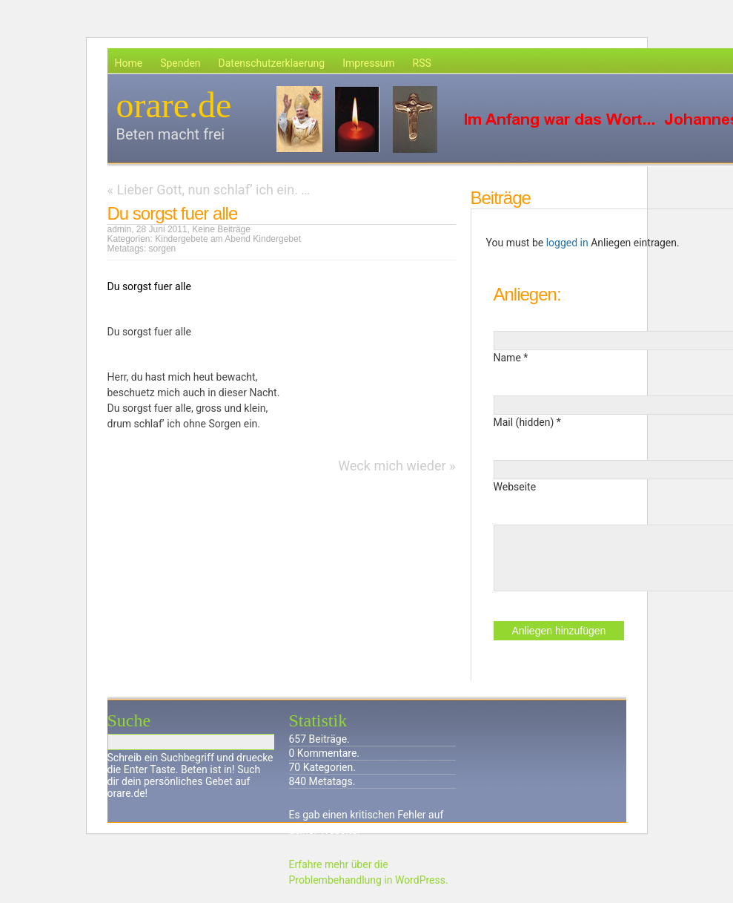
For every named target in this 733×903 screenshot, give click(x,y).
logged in (567, 243)
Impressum (368, 63)
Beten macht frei (170, 134)
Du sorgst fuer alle (172, 213)
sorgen (162, 248)
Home (129, 63)
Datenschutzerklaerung (272, 63)
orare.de (174, 105)
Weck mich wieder (391, 465)
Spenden (180, 63)
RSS (422, 63)
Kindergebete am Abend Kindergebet (228, 239)
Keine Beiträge (221, 229)
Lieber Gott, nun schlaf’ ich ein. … (213, 189)
